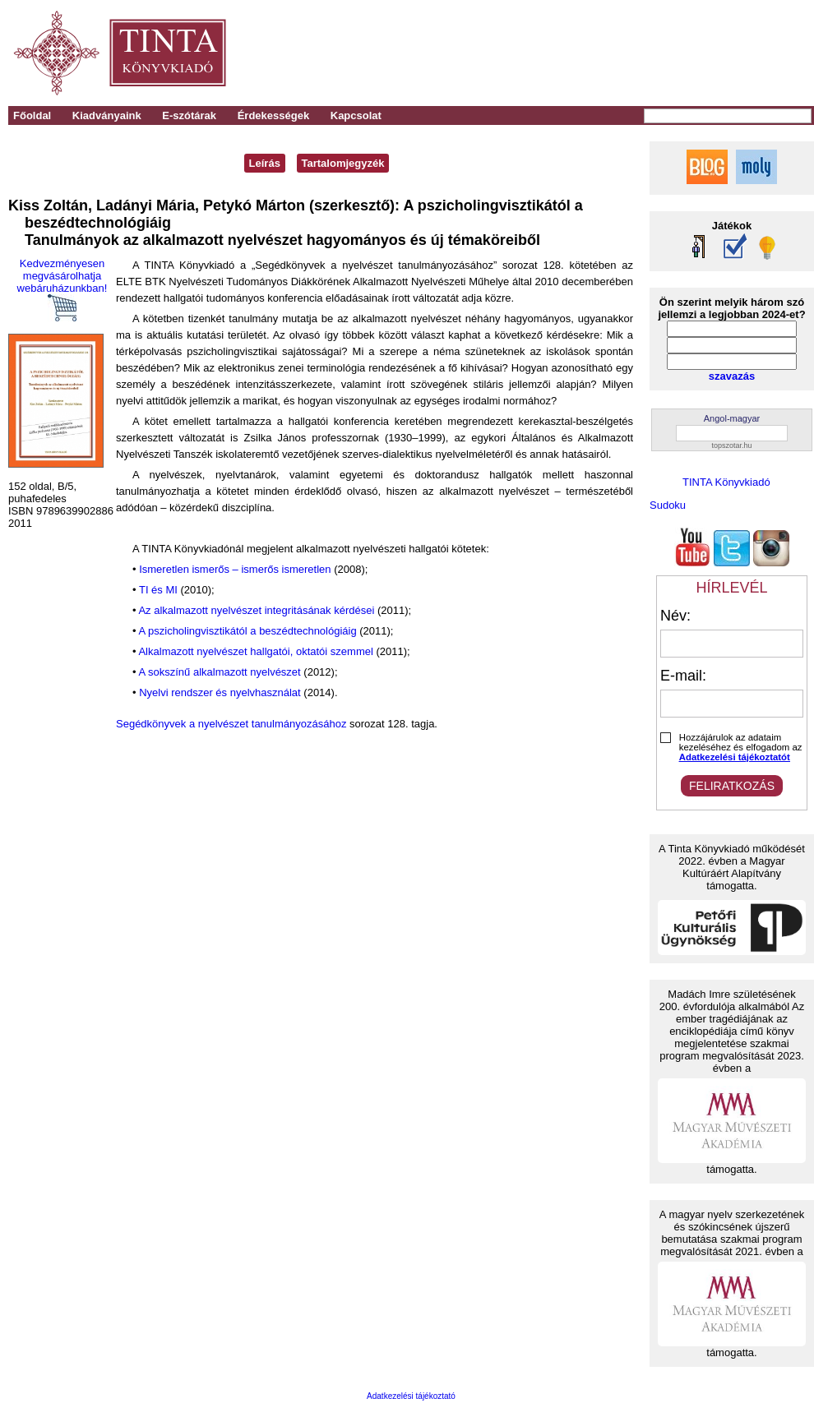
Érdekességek (273, 115)
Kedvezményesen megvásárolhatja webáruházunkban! (62, 289)
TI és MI (158, 590)
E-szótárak (189, 115)
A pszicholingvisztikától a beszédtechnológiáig (247, 631)
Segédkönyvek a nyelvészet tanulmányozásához (231, 724)
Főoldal (32, 115)
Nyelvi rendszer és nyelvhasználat (220, 692)
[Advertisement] (585, 53)
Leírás (264, 163)
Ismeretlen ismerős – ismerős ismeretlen (235, 569)
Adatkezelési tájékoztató (411, 1396)
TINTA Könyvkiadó (726, 482)
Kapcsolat (356, 115)
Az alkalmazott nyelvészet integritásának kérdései (256, 610)
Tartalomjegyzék (343, 163)
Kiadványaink (106, 115)
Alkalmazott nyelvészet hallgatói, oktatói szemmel (255, 651)
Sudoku (668, 505)
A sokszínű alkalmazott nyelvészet (219, 672)
